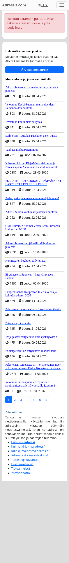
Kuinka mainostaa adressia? (30, 451)
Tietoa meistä (20, 469)
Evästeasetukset (22, 464)
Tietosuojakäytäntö (24, 460)
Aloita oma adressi (34, 70)
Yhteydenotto (20, 473)
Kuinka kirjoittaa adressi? (28, 446)
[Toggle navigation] (61, 5)
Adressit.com (14, 5)
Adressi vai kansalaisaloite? (29, 455)
